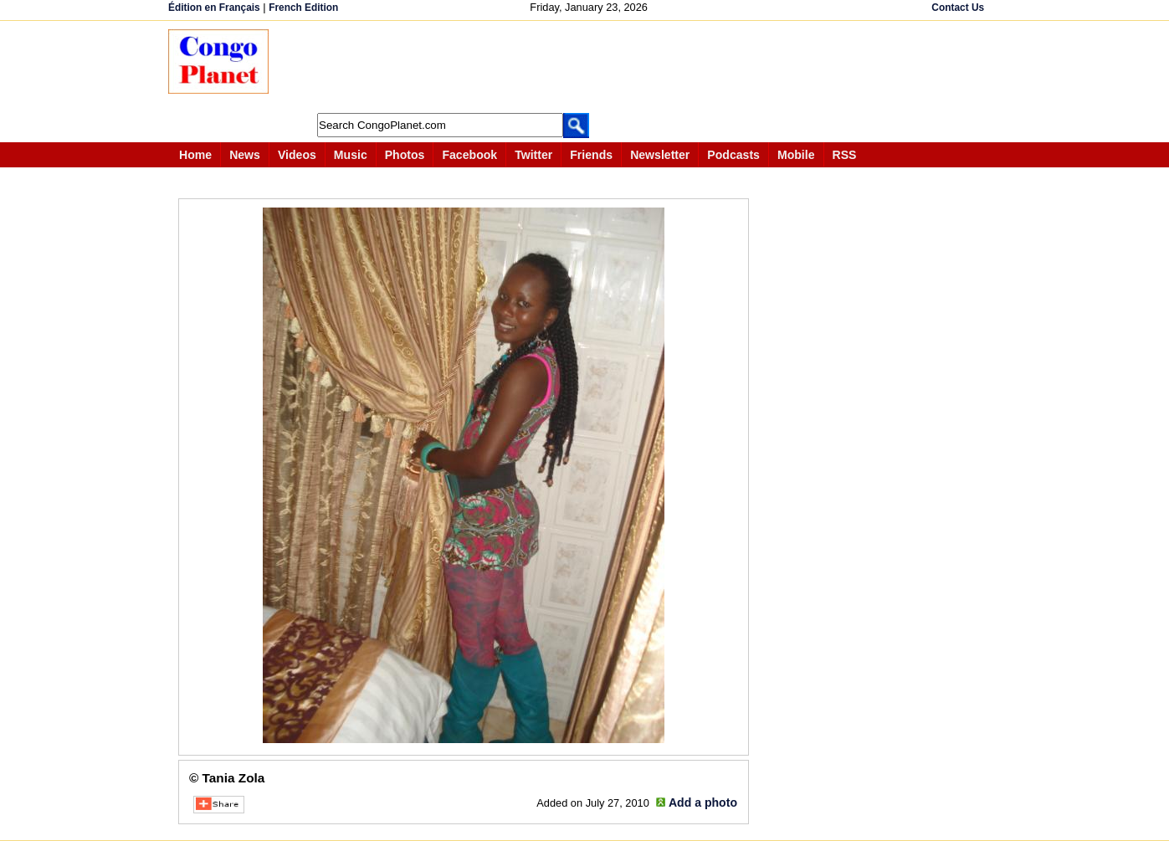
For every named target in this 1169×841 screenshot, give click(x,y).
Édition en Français (214, 7)
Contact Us (957, 7)
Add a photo (703, 802)
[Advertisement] (590, 67)
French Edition (303, 7)
